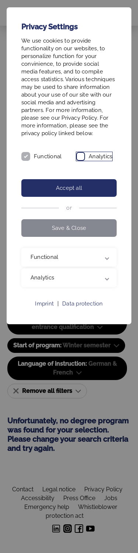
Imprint (44, 303)
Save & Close (69, 228)
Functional (47, 156)
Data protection (82, 303)
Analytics (100, 156)
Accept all (69, 188)
